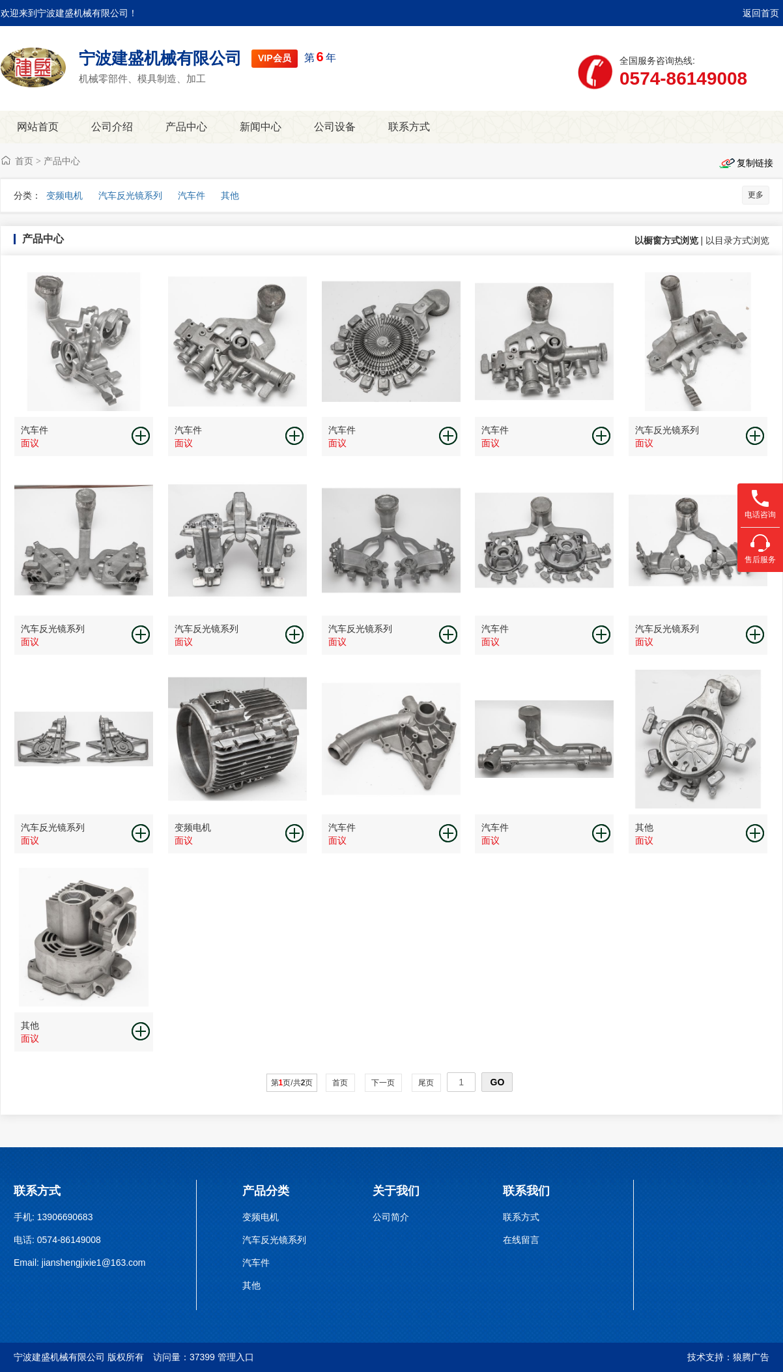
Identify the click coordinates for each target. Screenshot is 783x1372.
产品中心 (186, 126)
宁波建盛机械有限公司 (160, 58)
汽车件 (191, 195)
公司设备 (335, 126)
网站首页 (38, 126)
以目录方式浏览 (737, 240)
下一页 (383, 1082)
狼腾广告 (751, 1357)
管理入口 (236, 1357)
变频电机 (64, 195)
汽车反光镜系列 (130, 195)
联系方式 (409, 126)
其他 (230, 195)
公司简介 (391, 1217)
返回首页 (761, 13)
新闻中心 (260, 126)
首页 (24, 161)
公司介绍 (112, 126)
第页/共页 (292, 1082)
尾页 (426, 1082)
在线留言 (521, 1240)
